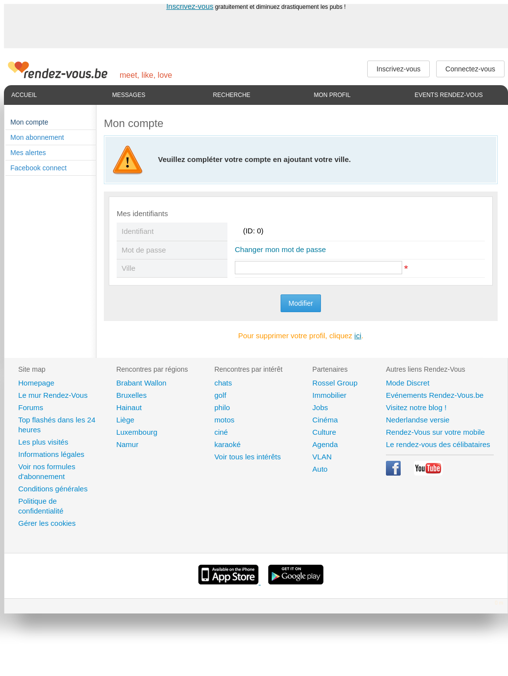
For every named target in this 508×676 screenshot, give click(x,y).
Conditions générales (53, 488)
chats (223, 383)
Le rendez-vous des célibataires (438, 444)
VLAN (322, 456)
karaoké (227, 444)
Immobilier (330, 395)
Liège (125, 420)
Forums (30, 407)
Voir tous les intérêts (247, 456)
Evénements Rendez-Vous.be (434, 395)
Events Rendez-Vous (448, 95)
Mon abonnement (37, 137)
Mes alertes (28, 153)
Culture (324, 432)
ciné (221, 432)
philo (222, 407)
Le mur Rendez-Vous (53, 395)
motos (224, 420)
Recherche (232, 95)
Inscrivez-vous (190, 6)
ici (357, 335)
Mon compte (29, 122)
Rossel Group (335, 383)
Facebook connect (38, 168)
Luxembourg (136, 432)
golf (220, 395)
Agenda (325, 444)
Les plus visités (43, 442)
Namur (127, 444)
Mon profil (332, 95)
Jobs (320, 407)
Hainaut (129, 407)
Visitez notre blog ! (416, 407)
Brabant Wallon (141, 383)
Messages (128, 95)
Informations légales (51, 454)
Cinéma (325, 420)
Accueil (24, 95)
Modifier (300, 303)
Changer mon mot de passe (280, 249)
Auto (320, 469)
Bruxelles (131, 395)
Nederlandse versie (417, 420)
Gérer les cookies (47, 523)
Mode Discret (407, 383)
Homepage (36, 383)
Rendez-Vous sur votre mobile (435, 432)
